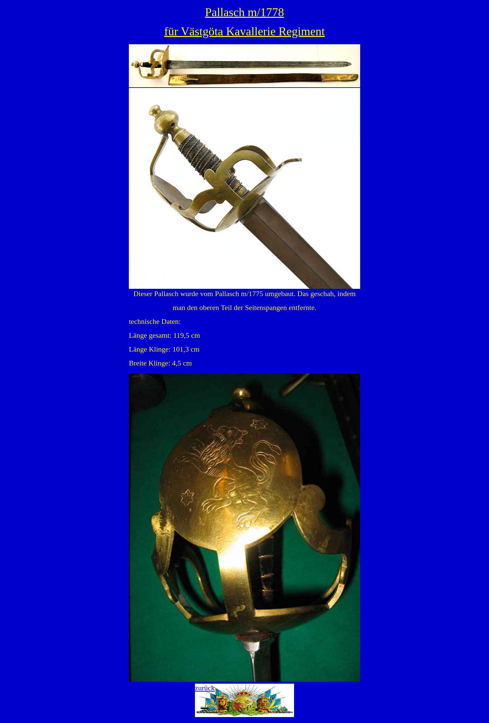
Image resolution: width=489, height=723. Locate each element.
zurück (205, 688)
